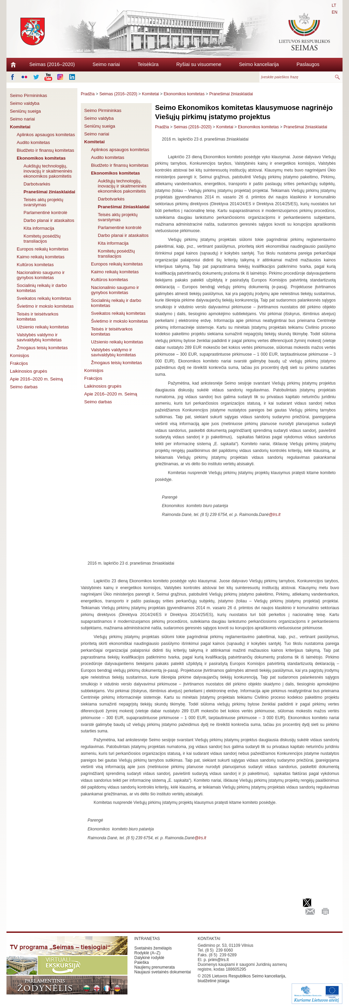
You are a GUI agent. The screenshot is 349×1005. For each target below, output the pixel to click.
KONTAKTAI (209, 938)
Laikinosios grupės (28, 371)
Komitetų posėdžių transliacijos (42, 238)
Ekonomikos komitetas (41, 158)
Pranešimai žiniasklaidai (49, 191)
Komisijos (19, 355)
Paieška (141, 962)
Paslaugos (308, 64)
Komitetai (20, 126)
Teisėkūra (148, 64)
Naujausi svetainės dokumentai (162, 972)
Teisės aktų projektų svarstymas (43, 202)
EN (334, 12)
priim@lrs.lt (218, 959)
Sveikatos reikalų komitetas (44, 298)
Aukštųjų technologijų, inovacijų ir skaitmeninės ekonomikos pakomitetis (48, 171)
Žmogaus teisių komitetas (42, 347)
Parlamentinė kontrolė (45, 212)
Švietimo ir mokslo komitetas (45, 306)
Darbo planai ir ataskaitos (49, 220)
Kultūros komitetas (35, 264)
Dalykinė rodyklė (149, 957)
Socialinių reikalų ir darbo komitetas (42, 288)
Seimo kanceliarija (259, 64)
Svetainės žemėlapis (153, 948)
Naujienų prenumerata (154, 967)
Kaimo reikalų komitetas (40, 256)
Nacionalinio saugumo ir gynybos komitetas (41, 275)
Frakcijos (19, 363)
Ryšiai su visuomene (198, 64)
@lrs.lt (274, 514)
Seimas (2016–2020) (52, 64)
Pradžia (88, 94)
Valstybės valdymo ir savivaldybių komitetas (39, 337)
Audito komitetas (33, 142)
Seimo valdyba (25, 103)
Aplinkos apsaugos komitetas (46, 134)
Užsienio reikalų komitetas (43, 326)
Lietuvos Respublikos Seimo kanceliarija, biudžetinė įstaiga (242, 978)
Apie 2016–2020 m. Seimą (36, 379)
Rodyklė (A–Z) (147, 953)
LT (334, 5)
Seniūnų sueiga (25, 111)
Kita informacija (39, 228)
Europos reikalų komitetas (43, 249)
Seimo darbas (23, 386)
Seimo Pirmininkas (28, 95)
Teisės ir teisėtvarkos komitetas (37, 316)
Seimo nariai (106, 64)
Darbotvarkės (37, 184)
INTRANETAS (147, 938)
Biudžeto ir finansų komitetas (45, 150)
